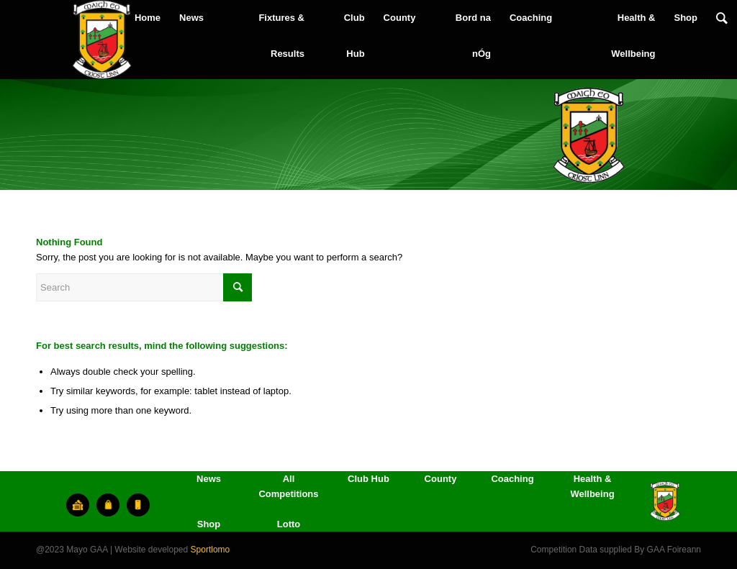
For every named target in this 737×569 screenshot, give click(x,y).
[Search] (722, 18)
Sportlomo (210, 550)
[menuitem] (147, 18)
